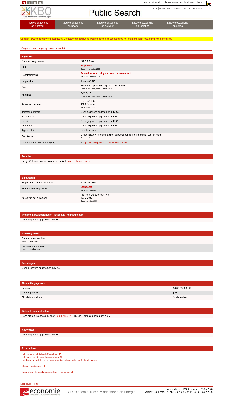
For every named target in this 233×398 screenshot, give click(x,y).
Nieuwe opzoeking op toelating (142, 24)
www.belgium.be (197, 2)
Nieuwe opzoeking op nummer (37, 24)
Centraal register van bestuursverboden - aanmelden (47, 372)
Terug (36, 384)
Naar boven (25, 384)
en (40, 2)
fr (29, 2)
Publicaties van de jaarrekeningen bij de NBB (43, 357)
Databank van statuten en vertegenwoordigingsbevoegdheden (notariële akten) (59, 360)
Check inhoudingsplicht (33, 366)
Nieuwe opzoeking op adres (177, 24)
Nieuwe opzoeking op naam (72, 24)
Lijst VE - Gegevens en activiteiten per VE (105, 142)
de (34, 2)
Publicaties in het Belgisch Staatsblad (39, 354)
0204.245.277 (64, 316)
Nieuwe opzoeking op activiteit (107, 24)
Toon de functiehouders (79, 161)
